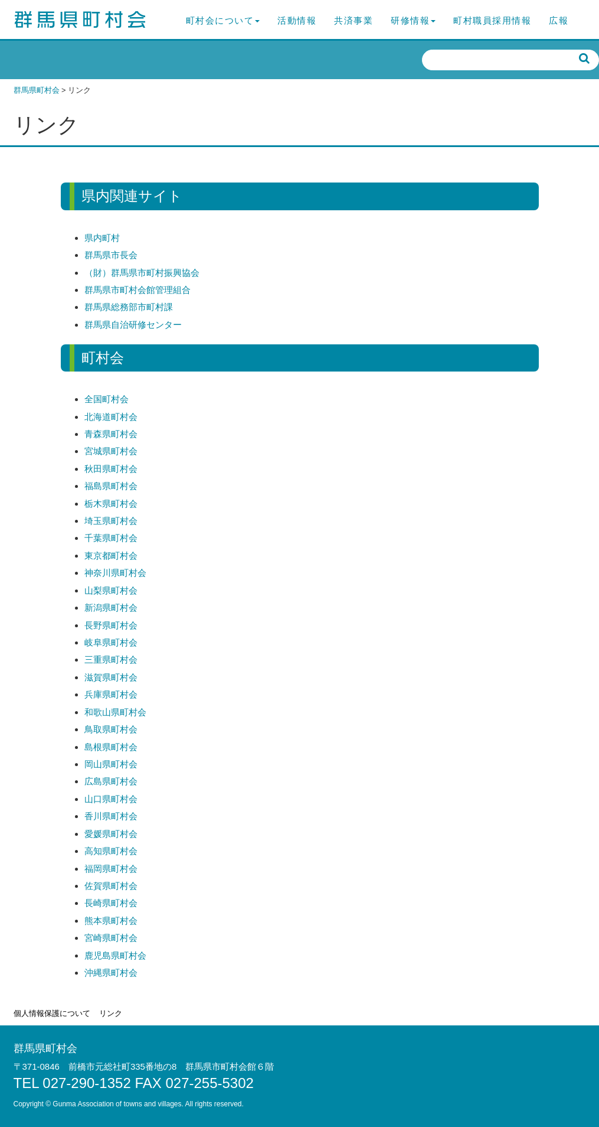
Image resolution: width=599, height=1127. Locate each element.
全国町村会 (106, 399)
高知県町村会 (111, 851)
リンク (110, 1013)
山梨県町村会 (111, 590)
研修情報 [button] (413, 20)
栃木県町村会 (111, 504)
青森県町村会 (111, 434)
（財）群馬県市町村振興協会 (141, 273)
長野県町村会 (111, 625)
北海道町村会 (111, 417)
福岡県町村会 (111, 869)
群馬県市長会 (111, 255)
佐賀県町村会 (111, 886)
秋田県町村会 (111, 469)
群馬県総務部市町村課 (128, 307)
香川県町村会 (111, 816)
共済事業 (353, 20)
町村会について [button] (223, 20)
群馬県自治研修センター (133, 325)
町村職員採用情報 (492, 20)
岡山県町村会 (111, 764)
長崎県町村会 (111, 903)
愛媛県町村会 (111, 834)
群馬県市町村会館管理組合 (137, 290)
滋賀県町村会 (111, 677)
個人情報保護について (52, 1013)
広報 (558, 20)
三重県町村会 (111, 659)
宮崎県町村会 (111, 938)
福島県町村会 (111, 486)
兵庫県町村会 (111, 694)
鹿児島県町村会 (115, 955)
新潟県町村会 (111, 607)
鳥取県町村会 (111, 729)
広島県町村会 (111, 781)
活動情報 (296, 20)
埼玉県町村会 (111, 521)
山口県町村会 (111, 799)
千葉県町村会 (111, 538)
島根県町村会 (111, 747)
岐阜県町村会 (111, 642)
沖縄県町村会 (111, 973)
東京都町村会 (111, 556)
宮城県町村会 (111, 451)
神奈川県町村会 (115, 573)
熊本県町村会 (111, 921)
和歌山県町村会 (115, 712)
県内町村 (102, 238)
